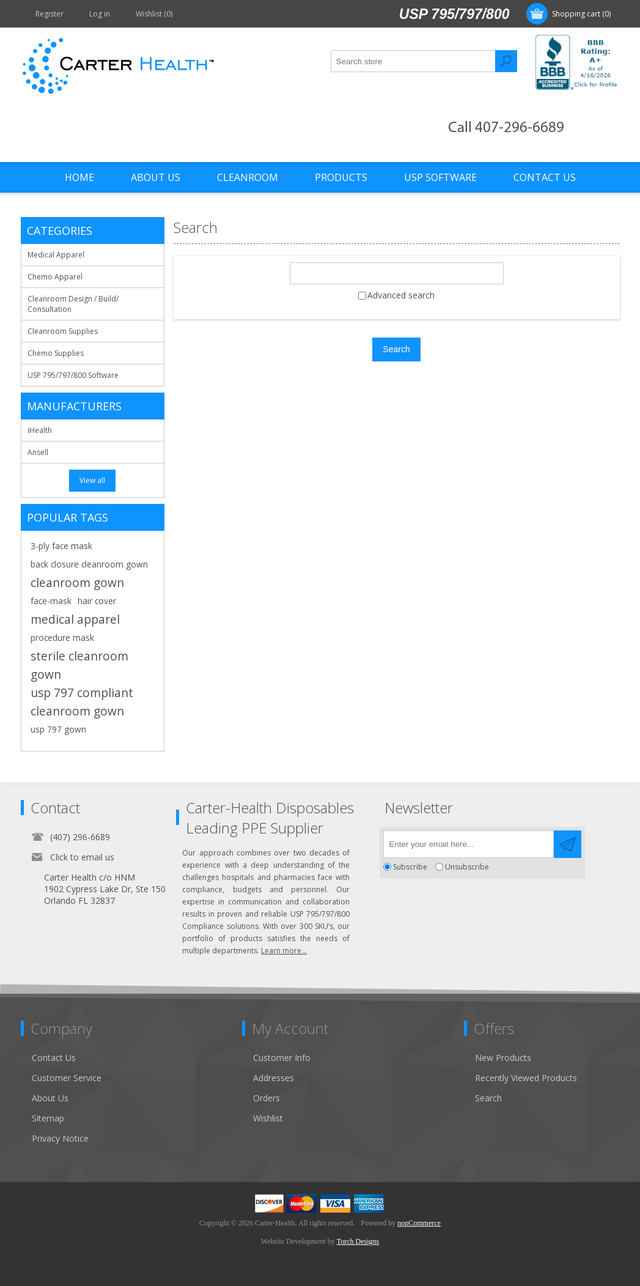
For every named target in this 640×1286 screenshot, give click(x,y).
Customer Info (282, 1057)
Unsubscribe (467, 867)
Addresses (273, 1078)
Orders (266, 1098)
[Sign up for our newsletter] (468, 844)
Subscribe (410, 867)
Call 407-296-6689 (506, 128)
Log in (99, 14)
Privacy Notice (60, 1138)
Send (567, 844)
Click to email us (82, 857)
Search (506, 61)
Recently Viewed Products (526, 1078)
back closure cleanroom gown (89, 564)
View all (92, 480)
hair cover (97, 601)
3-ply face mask (61, 546)
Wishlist (268, 1118)
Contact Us (54, 1057)
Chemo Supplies (56, 353)
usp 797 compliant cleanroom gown (82, 701)
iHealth (40, 430)
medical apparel (75, 619)
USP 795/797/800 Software (73, 375)
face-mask (51, 601)
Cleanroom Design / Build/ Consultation (73, 304)
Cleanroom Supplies (63, 331)
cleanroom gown (77, 582)
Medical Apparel (56, 254)
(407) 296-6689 (80, 837)
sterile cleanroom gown (79, 665)
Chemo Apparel (55, 277)
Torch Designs (358, 1241)
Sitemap (48, 1118)
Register (49, 14)
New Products (503, 1057)
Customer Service (66, 1078)
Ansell (38, 452)
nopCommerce (419, 1223)
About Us (50, 1098)
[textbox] (413, 61)
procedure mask (62, 637)
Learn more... (284, 950)
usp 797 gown (58, 729)
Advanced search (401, 295)
